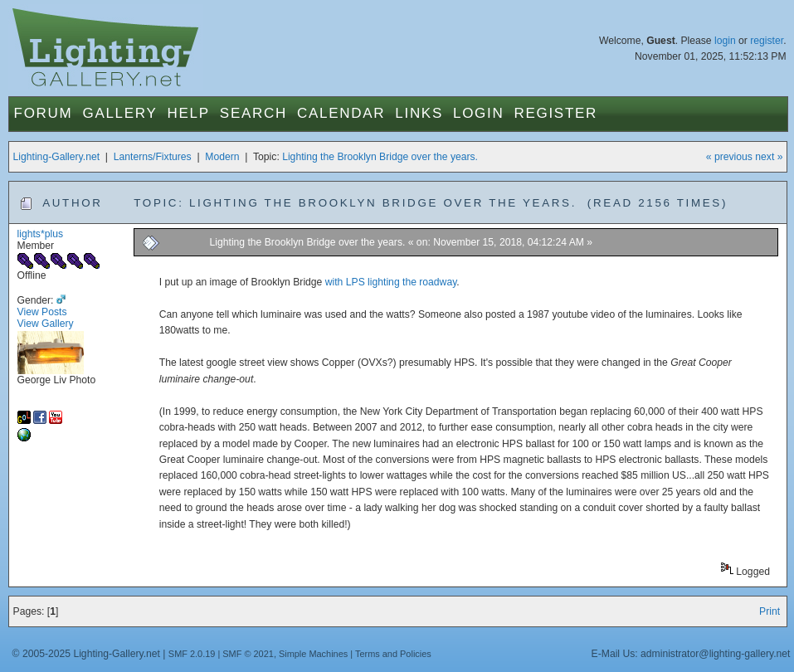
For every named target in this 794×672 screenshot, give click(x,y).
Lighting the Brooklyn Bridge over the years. (380, 157)
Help (189, 113)
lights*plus (40, 234)
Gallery (119, 113)
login (725, 40)
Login (478, 113)
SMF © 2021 (248, 654)
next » (768, 157)
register (766, 40)
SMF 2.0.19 (192, 654)
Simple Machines (313, 654)
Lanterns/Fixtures (153, 157)
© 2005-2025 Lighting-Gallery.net (86, 654)
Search (253, 113)
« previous (729, 157)
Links (419, 113)
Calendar (341, 113)
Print (769, 611)
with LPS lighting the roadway (391, 282)
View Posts (42, 312)
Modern (222, 157)
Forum (43, 113)
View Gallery (45, 323)
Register (555, 113)
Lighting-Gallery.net (56, 157)
